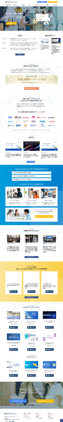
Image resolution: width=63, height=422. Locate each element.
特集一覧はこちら (30, 297)
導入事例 (49, 413)
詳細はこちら (14, 327)
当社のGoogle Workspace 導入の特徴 (45, 216)
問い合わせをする (18, 401)
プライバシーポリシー (27, 418)
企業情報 (37, 416)
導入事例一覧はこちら (31, 257)
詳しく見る (14, 291)
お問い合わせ (38, 415)
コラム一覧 (31, 162)
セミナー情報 (25, 416)
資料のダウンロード (45, 401)
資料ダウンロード (51, 415)
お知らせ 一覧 (20, 54)
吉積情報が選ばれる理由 (31, 88)
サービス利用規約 (39, 418)
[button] (6, 80)
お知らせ (49, 416)
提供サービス (38, 413)
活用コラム (25, 415)
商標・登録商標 (51, 418)
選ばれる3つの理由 (27, 413)
